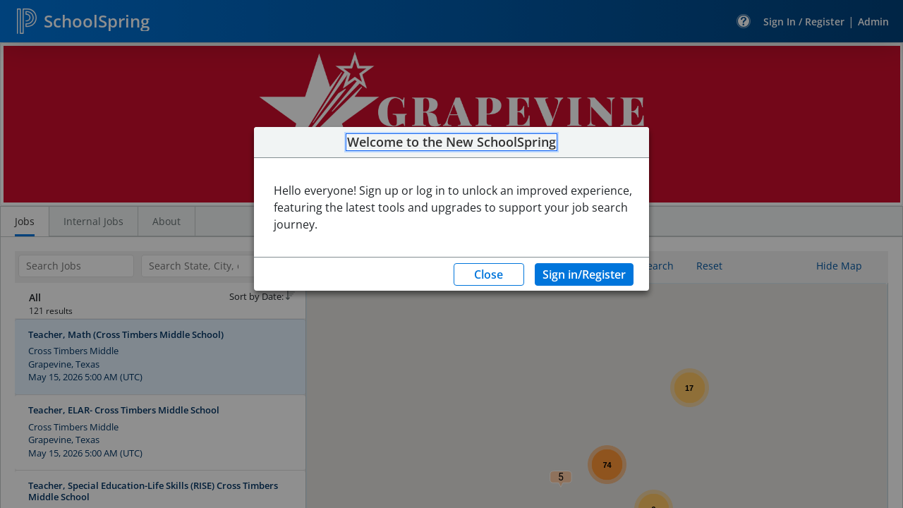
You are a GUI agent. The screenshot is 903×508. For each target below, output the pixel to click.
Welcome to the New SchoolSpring (451, 142)
